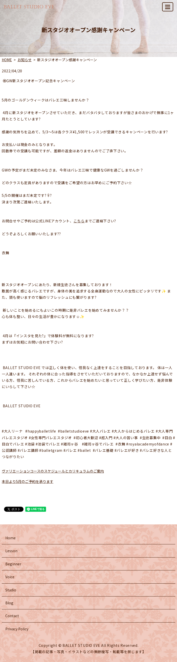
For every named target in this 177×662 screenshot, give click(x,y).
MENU (168, 9)
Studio (10, 589)
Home (10, 537)
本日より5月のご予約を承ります (27, 481)
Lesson (11, 550)
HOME (7, 59)
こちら (79, 220)
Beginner (13, 563)
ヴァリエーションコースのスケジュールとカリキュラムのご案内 (53, 471)
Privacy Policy (16, 628)
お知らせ (24, 59)
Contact (12, 615)
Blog (9, 602)
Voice (9, 576)
